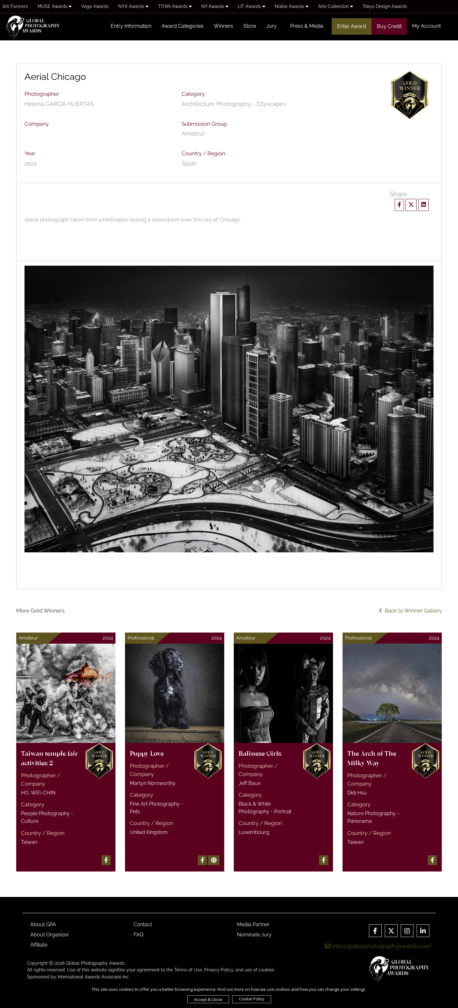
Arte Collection (335, 6)
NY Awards (214, 6)
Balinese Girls (260, 754)
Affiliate (38, 945)
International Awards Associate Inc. (94, 976)
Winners (223, 26)
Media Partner (253, 924)
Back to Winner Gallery (410, 610)
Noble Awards (292, 6)
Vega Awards (95, 6)
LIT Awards (251, 6)
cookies (266, 969)
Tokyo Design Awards (385, 6)
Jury (271, 26)
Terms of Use (188, 969)
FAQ (138, 935)
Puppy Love (147, 754)
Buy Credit (389, 26)
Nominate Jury (254, 935)
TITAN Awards (175, 6)
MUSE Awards (55, 6)
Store (249, 26)
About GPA (43, 924)
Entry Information (131, 26)
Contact (143, 924)
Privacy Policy (218, 969)
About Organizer (49, 935)
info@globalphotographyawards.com (378, 946)
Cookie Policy (251, 999)
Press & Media (306, 26)
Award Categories (183, 26)
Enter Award (351, 26)
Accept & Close (208, 999)
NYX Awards (133, 6)
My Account (426, 26)
